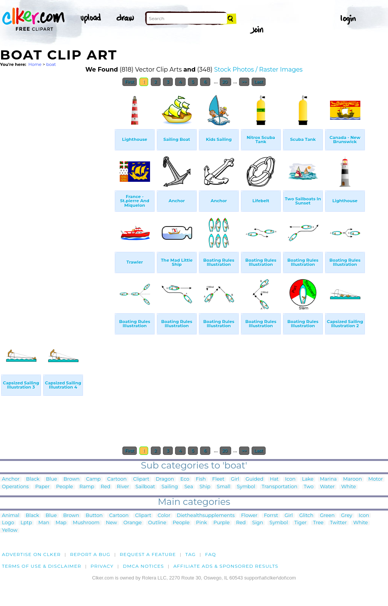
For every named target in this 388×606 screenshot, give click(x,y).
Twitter (338, 522)
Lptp (26, 522)
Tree (318, 522)
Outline (157, 522)
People (64, 486)
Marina (328, 479)
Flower (249, 515)
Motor (375, 479)
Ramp (87, 486)
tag (190, 554)
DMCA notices (143, 566)
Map (61, 522)
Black (32, 479)
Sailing (169, 486)
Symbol (246, 486)
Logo (8, 522)
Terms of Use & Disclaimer (41, 566)
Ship (204, 486)
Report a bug (90, 554)
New (111, 522)
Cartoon (117, 479)
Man (43, 522)
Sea (188, 486)
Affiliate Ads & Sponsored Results (225, 566)
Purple (221, 522)
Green (327, 515)
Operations (15, 486)
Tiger (300, 522)
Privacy (102, 566)
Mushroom (86, 522)
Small (223, 486)
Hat (274, 479)
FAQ (210, 554)
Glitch (306, 515)
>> (244, 81)
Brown (72, 479)
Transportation (279, 486)
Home (35, 64)
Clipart (141, 479)
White (348, 486)
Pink (201, 522)
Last (258, 81)
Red (106, 486)
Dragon (165, 479)
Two (309, 486)
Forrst (271, 515)
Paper (42, 486)
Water (327, 486)
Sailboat (145, 486)
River (123, 486)
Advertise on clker (31, 554)
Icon (290, 479)
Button (94, 515)
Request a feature (148, 554)
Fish (201, 479)
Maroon (352, 479)
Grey (346, 515)
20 (225, 81)
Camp (93, 479)
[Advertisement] (57, 203)
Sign (257, 522)
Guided (254, 479)
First (130, 81)
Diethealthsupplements (206, 515)
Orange (133, 522)
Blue (51, 479)
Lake (307, 479)
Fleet (218, 479)
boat (51, 64)
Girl (235, 479)
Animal (10, 515)
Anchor (11, 479)
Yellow (9, 530)
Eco (184, 479)
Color (164, 515)
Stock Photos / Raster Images (258, 69)
